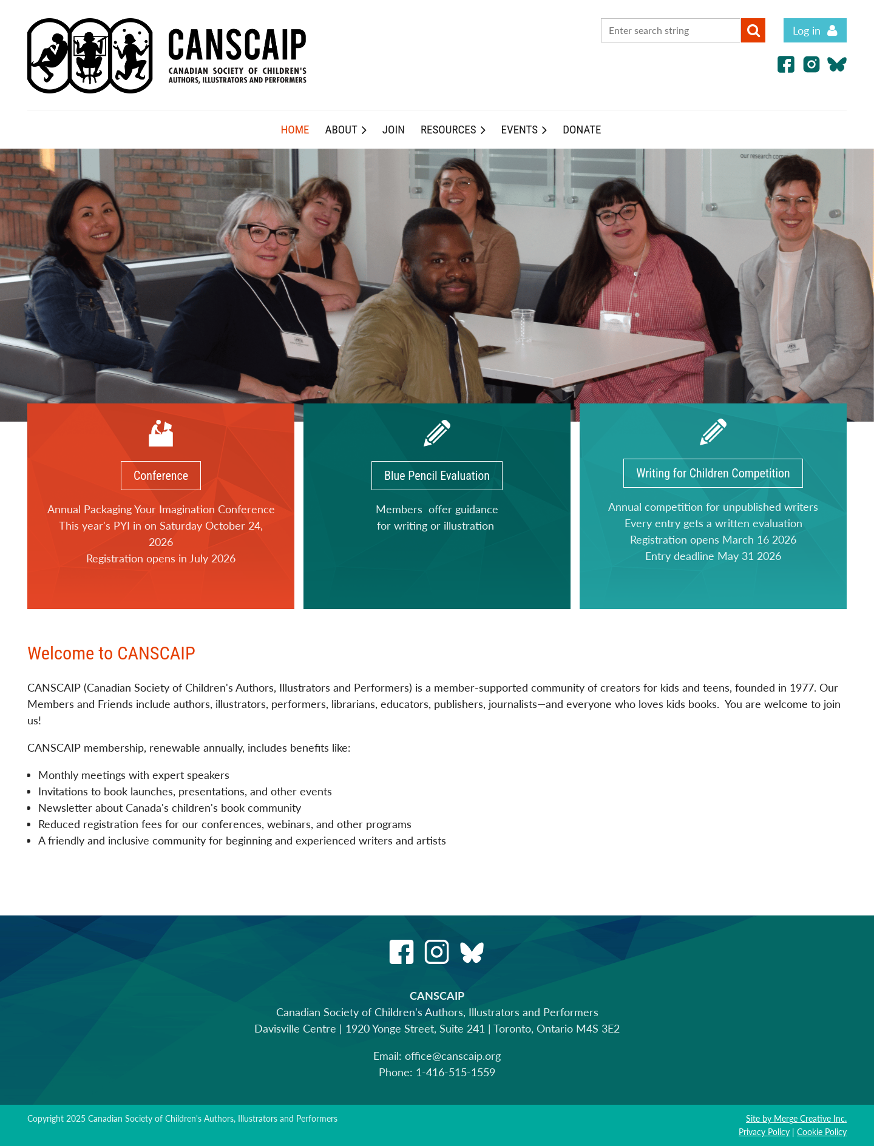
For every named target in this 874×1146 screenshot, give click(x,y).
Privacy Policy (764, 1132)
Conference (161, 475)
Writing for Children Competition (713, 473)
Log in (807, 30)
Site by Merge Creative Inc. (796, 1118)
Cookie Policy (822, 1132)
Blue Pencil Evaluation (437, 475)
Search (753, 30)
